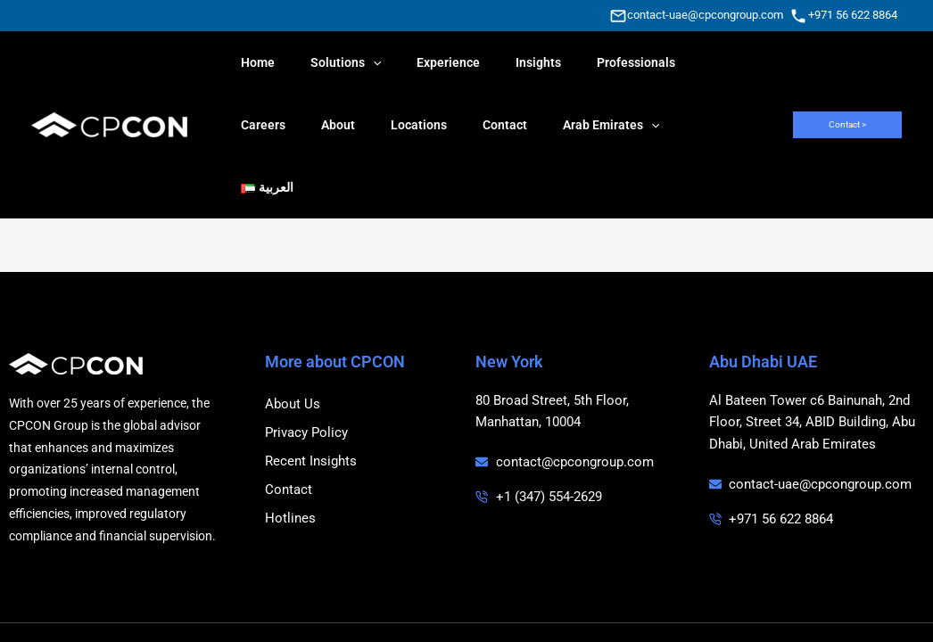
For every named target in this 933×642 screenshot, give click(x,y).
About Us (292, 341)
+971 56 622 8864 (852, 14)
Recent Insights (311, 399)
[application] (357, 62)
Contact (288, 427)
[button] (847, 93)
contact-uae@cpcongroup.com (705, 14)
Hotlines (290, 456)
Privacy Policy (306, 370)
